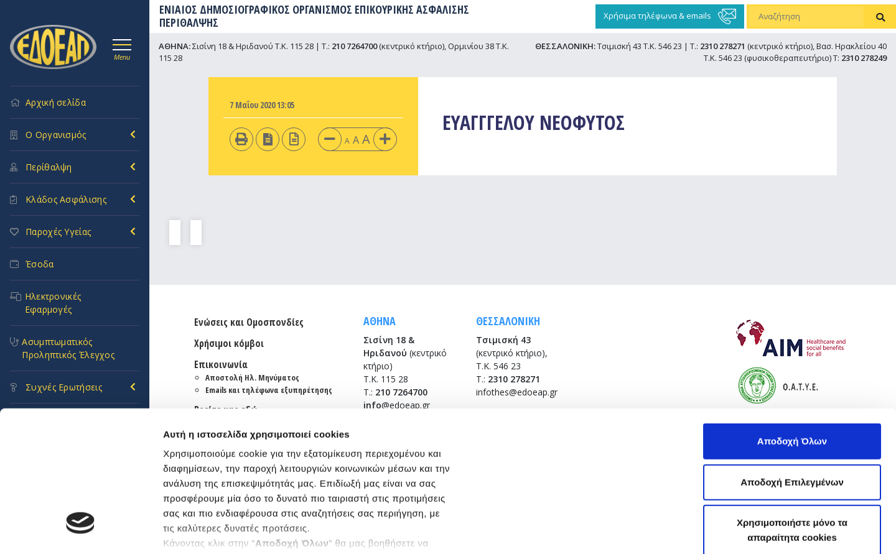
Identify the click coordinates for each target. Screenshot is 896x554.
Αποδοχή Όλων (792, 320)
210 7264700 (354, 46)
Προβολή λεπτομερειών (216, 529)
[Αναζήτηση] (806, 16)
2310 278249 (864, 57)
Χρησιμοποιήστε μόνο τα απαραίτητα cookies (792, 409)
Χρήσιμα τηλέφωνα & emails (670, 16)
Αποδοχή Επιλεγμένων (792, 361)
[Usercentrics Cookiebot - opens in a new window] (80, 529)
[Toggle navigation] (122, 47)
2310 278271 (722, 46)
